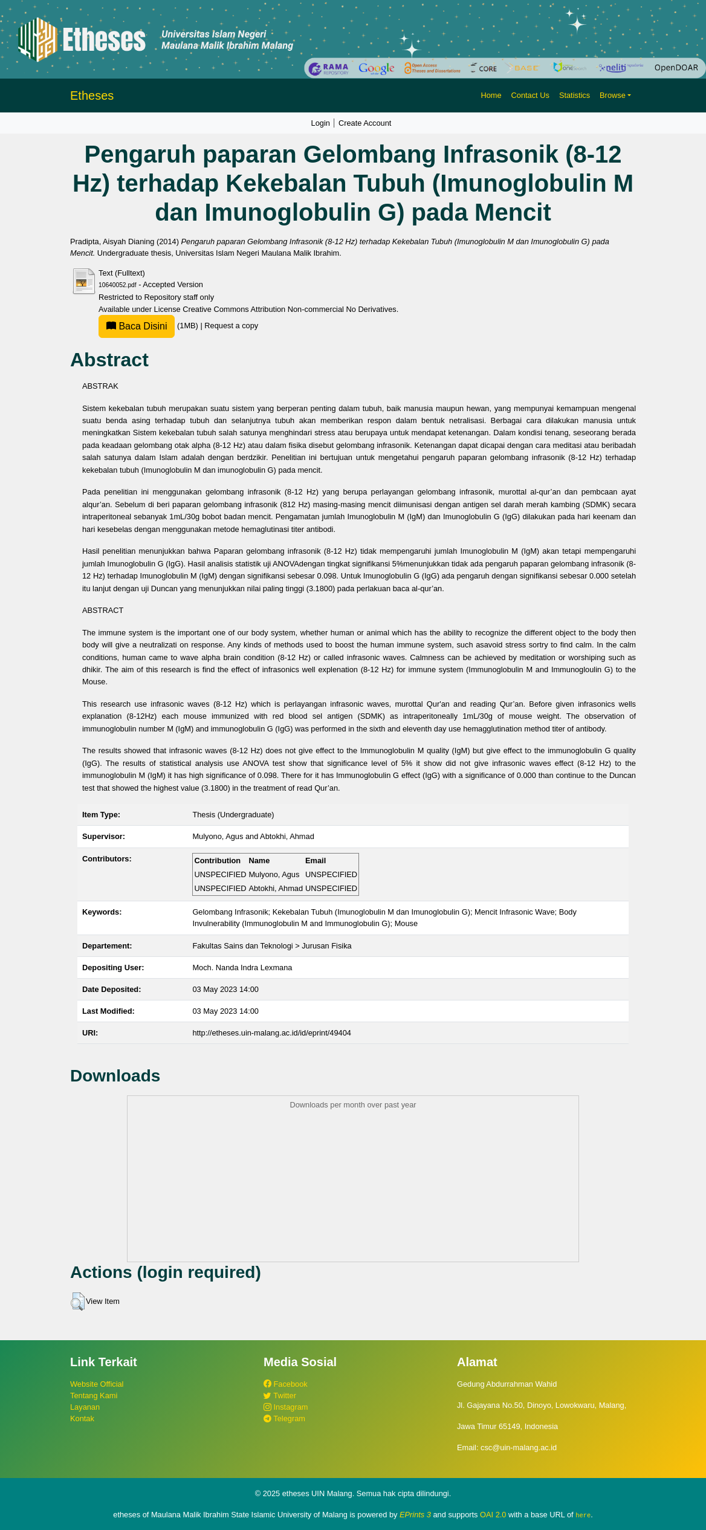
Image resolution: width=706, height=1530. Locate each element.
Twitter (280, 1395)
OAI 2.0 (493, 1514)
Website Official (96, 1384)
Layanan (85, 1407)
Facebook (286, 1384)
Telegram (284, 1418)
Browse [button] (613, 95)
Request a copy (231, 325)
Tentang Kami (93, 1395)
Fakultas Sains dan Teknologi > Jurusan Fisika (271, 945)
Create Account (365, 123)
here (583, 1515)
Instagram (286, 1407)
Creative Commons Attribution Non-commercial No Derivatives (289, 309)
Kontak (82, 1418)
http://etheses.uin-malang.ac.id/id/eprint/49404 (271, 1032)
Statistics (574, 95)
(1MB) (149, 325)
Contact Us (530, 95)
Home (491, 95)
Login (320, 123)
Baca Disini (136, 326)
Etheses (92, 95)
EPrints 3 (415, 1514)
